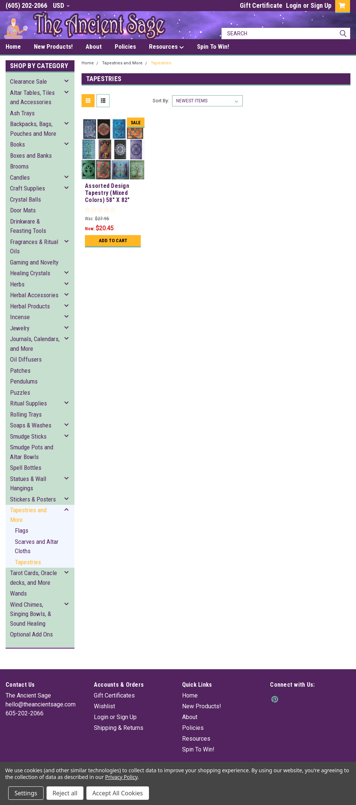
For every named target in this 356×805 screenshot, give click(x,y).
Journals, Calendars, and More (35, 343)
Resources (196, 738)
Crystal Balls (25, 199)
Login (293, 5)
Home (88, 63)
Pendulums (24, 381)
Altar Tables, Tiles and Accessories (32, 97)
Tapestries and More (28, 514)
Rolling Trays (26, 414)
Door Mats (23, 210)
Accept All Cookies (117, 793)
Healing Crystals (30, 273)
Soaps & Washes (30, 425)
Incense (20, 317)
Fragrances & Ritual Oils (34, 246)
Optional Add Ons (31, 634)
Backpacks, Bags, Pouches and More (33, 128)
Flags (21, 530)
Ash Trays (22, 113)
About (189, 717)
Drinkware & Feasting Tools (28, 226)
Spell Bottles (25, 467)
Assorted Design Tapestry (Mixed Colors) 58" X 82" (107, 192)
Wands (18, 593)
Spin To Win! (198, 749)
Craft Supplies (27, 188)
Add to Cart (113, 240)
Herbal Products (30, 306)
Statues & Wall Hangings (28, 483)
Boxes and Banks (31, 155)
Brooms (19, 166)
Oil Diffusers (26, 359)
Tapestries (28, 562)
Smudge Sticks (28, 436)
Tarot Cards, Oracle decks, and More (33, 577)
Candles (20, 177)
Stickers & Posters (33, 499)
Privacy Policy (121, 776)
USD (61, 5)
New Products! (201, 706)
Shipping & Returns (118, 727)
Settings (26, 793)
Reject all (65, 793)
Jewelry (19, 328)
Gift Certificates (114, 695)
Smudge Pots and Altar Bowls (31, 452)
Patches (20, 370)
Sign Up (321, 5)
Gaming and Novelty (34, 262)
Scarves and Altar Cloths (36, 546)
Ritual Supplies (28, 403)
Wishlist (104, 706)
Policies (193, 727)
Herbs (17, 284)
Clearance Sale (28, 81)
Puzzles (20, 392)
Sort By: (161, 100)
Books (17, 144)
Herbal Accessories (34, 295)
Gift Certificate (261, 5)
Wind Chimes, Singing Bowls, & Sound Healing (30, 614)
